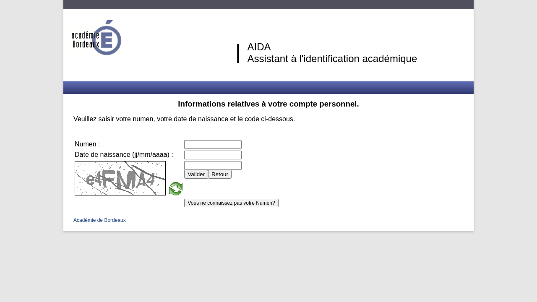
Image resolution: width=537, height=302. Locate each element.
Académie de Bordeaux (99, 220)
